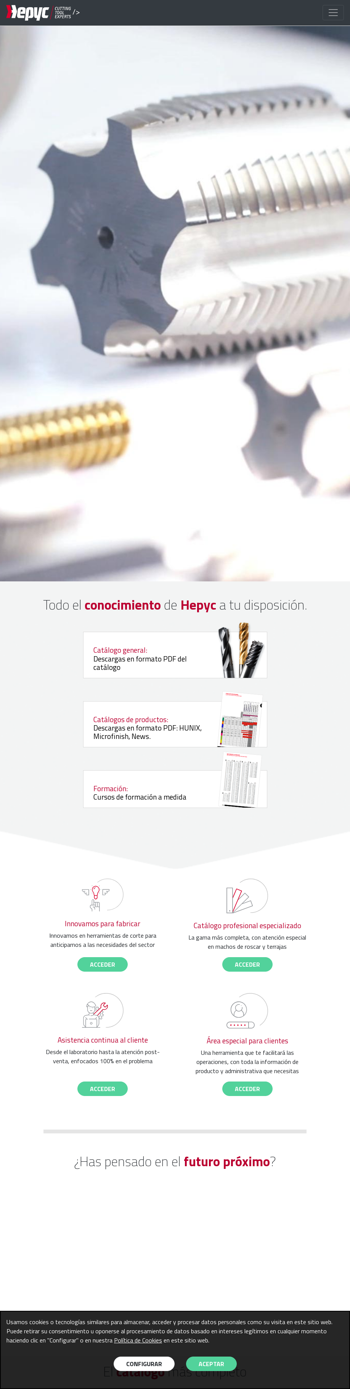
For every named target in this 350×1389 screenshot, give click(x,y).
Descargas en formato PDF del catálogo (174, 658)
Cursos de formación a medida (164, 792)
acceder (102, 964)
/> (38, 13)
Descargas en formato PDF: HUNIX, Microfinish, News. (174, 727)
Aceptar (211, 1363)
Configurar (144, 1363)
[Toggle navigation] (333, 12)
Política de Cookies (138, 1340)
